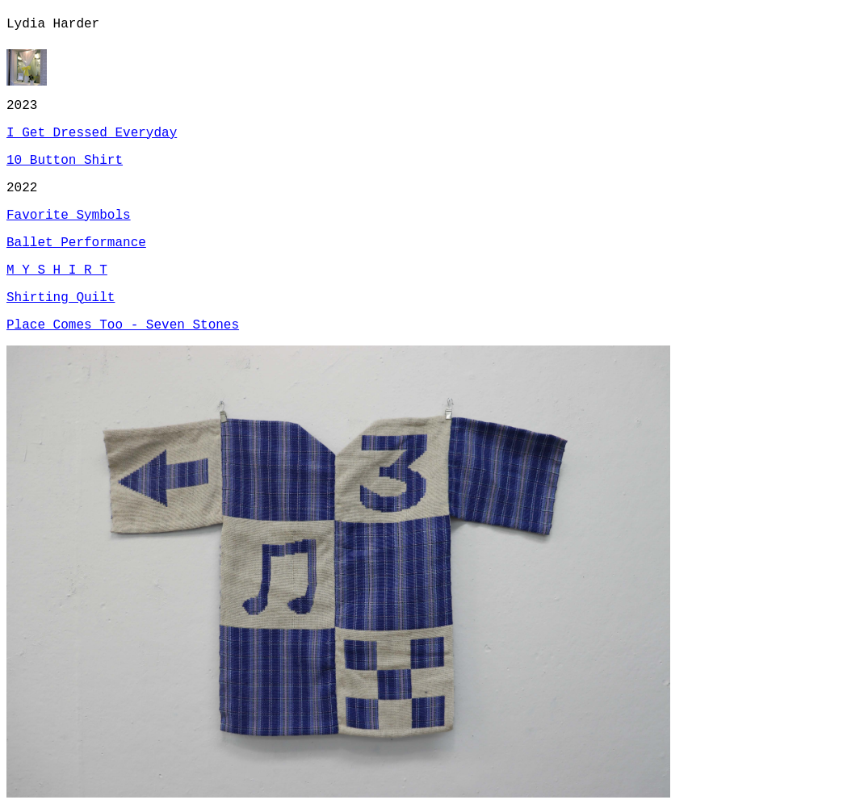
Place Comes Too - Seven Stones (122, 325)
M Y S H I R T (56, 270)
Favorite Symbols (68, 215)
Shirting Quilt (60, 298)
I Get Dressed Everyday (91, 133)
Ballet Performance (76, 243)
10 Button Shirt (64, 160)
